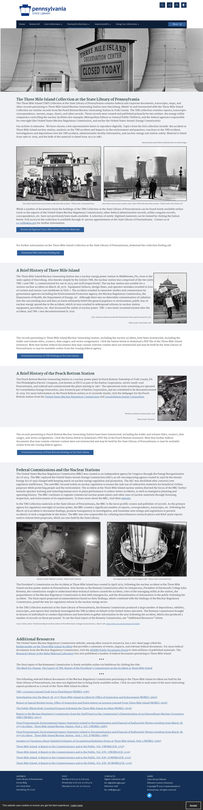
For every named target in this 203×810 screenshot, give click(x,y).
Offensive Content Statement (160, 782)
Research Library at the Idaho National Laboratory (45, 654)
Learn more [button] (77, 805)
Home (22, 24)
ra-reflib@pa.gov (26, 223)
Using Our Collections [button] (128, 24)
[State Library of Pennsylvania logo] (42, 10)
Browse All (34, 24)
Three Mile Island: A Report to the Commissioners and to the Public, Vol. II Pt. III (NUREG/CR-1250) (74, 763)
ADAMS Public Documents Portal (109, 650)
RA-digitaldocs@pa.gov (114, 782)
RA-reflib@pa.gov (112, 789)
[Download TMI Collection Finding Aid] (40, 252)
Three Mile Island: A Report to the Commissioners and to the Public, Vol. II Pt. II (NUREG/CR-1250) (73, 758)
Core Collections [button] (53, 24)
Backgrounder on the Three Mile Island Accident (44, 647)
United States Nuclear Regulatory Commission (72, 397)
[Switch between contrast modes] (184, 5)
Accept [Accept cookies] (193, 805)
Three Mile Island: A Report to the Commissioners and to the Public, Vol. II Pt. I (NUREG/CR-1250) (73, 752)
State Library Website (156, 779)
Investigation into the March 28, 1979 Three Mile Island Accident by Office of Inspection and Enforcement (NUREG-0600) (86, 697)
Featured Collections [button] (78, 24)
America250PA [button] (103, 24)
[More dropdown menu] (177, 24)
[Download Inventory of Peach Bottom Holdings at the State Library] (55, 452)
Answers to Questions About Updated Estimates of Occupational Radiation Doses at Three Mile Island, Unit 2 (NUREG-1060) (88, 741)
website (125, 498)
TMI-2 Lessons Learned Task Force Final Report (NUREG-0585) (52, 692)
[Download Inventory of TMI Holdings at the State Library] (50, 356)
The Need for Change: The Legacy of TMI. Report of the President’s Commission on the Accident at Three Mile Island (84, 668)
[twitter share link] (149, 795)
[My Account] (176, 5)
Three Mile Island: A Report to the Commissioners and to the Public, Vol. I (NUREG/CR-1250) (70, 746)
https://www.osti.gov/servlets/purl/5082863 (123, 624)
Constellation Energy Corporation (124, 397)
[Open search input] (162, 5)
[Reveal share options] (169, 5)
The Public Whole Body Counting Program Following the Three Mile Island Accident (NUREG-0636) (74, 708)
